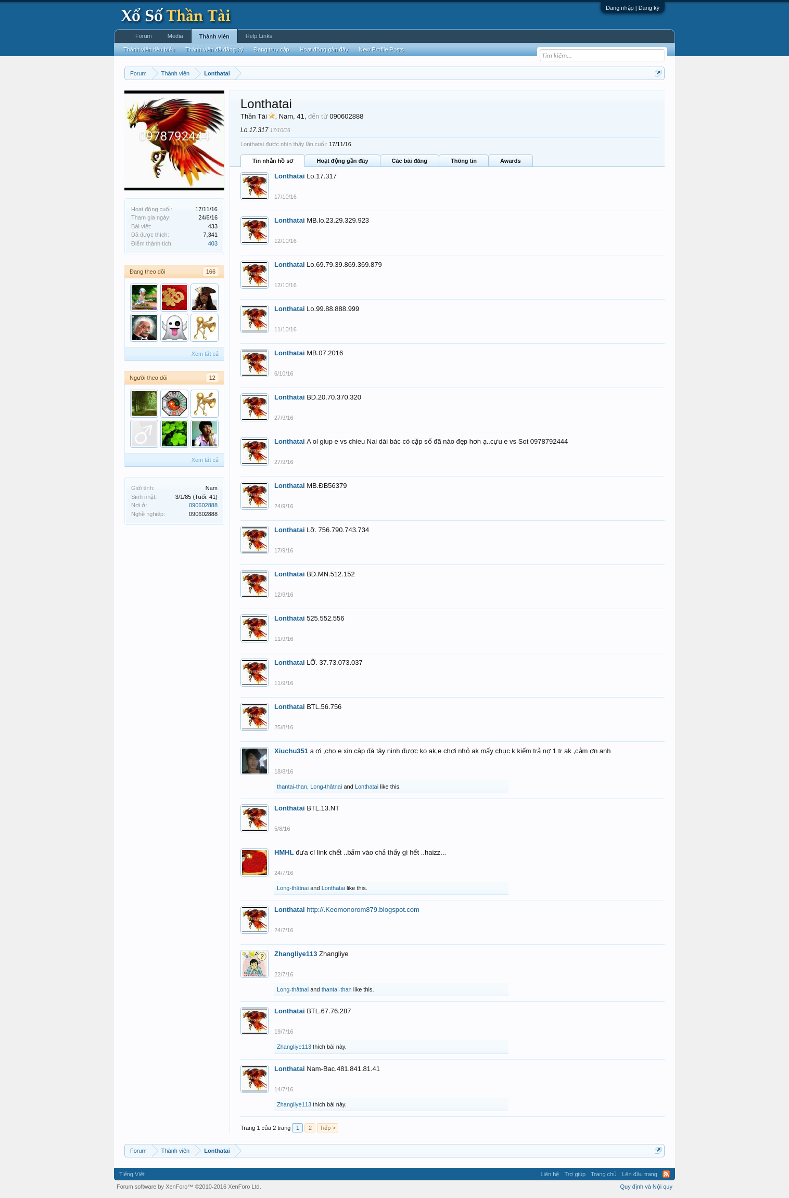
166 (210, 271)
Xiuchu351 (291, 751)
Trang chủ (604, 1174)
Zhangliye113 (295, 954)
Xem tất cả (205, 354)
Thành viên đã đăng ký (214, 49)
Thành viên (214, 36)
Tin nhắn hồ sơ (272, 161)
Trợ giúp (575, 1174)
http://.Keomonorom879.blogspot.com (363, 909)
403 (213, 243)
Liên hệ (549, 1174)
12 (212, 378)
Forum (143, 36)
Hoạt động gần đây (342, 161)
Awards (510, 161)
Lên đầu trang (639, 1174)
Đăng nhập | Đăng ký (632, 8)
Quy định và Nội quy (646, 1186)
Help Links (259, 36)
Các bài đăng (409, 161)
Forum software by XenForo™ (189, 1186)
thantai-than (292, 786)
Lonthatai (289, 176)
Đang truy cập (271, 49)
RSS (666, 1174)
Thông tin (464, 161)
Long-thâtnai (326, 786)
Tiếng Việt (132, 1174)
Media (175, 36)
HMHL (284, 852)
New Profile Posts (381, 49)
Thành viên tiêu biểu (149, 49)
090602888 (203, 505)
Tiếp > (327, 1128)
